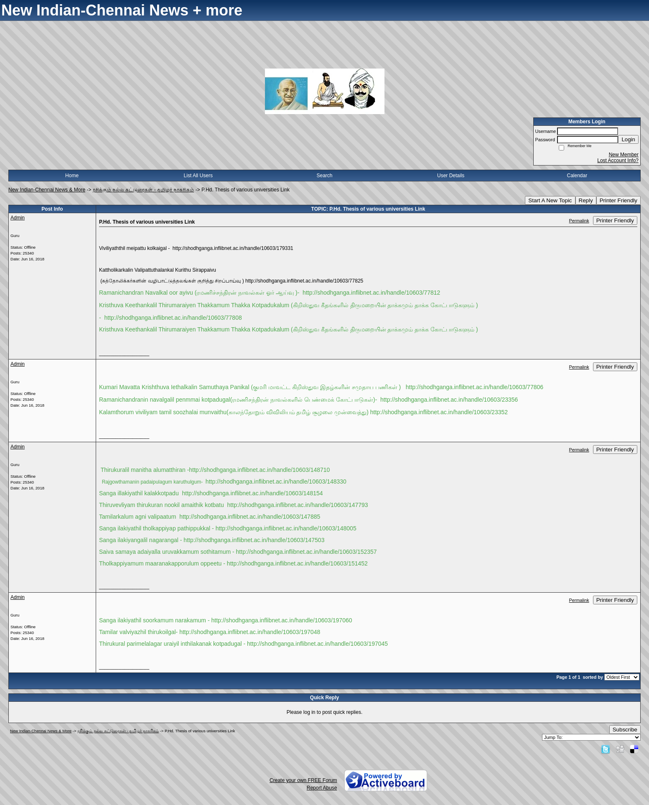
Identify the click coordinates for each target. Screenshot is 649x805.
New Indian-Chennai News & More (46, 190)
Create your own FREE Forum (303, 780)
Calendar (577, 175)
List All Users (198, 175)
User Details (450, 175)
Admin (17, 218)
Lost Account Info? (618, 160)
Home (72, 175)
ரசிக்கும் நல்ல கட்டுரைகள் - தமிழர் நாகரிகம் (143, 190)
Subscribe (625, 729)
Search (324, 175)
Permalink (579, 220)
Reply (586, 200)
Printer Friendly (618, 200)
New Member (624, 155)
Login (628, 139)
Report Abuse (322, 788)
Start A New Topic (550, 200)
